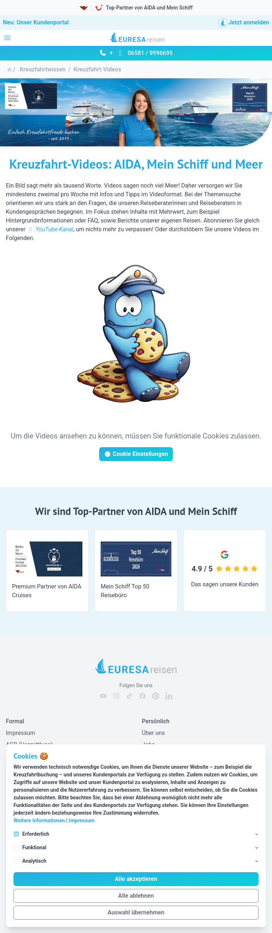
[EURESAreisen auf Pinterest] (155, 696)
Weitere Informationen (39, 820)
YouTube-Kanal (50, 229)
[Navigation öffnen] (7, 38)
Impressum (81, 820)
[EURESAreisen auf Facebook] (142, 696)
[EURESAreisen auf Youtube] (103, 696)
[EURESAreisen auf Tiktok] (129, 696)
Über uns (153, 732)
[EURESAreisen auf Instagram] (116, 696)
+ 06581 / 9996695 (135, 53)
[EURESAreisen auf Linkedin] (168, 696)
